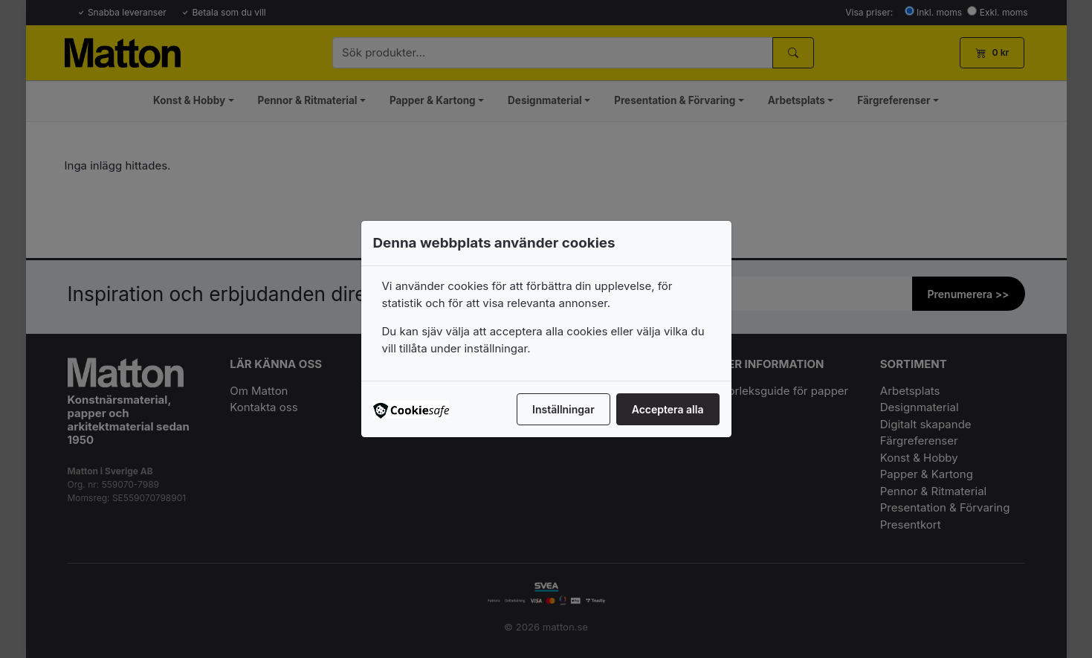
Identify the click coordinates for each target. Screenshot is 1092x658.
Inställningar (563, 409)
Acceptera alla (668, 409)
